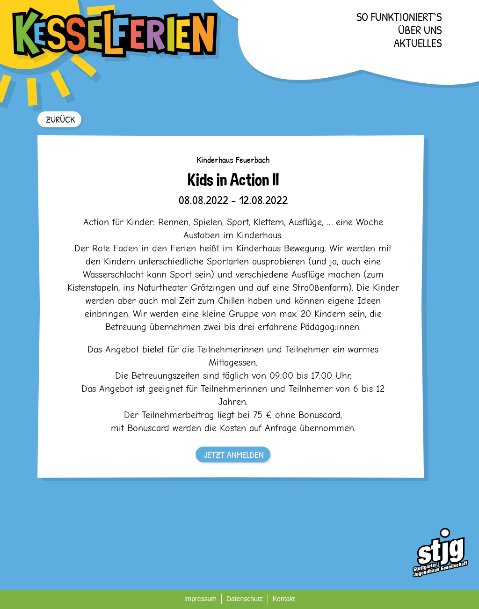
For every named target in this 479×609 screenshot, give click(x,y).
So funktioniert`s (399, 16)
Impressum (200, 598)
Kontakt (284, 598)
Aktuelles (418, 43)
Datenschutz (244, 598)
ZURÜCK (60, 119)
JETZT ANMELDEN (234, 454)
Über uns (420, 30)
